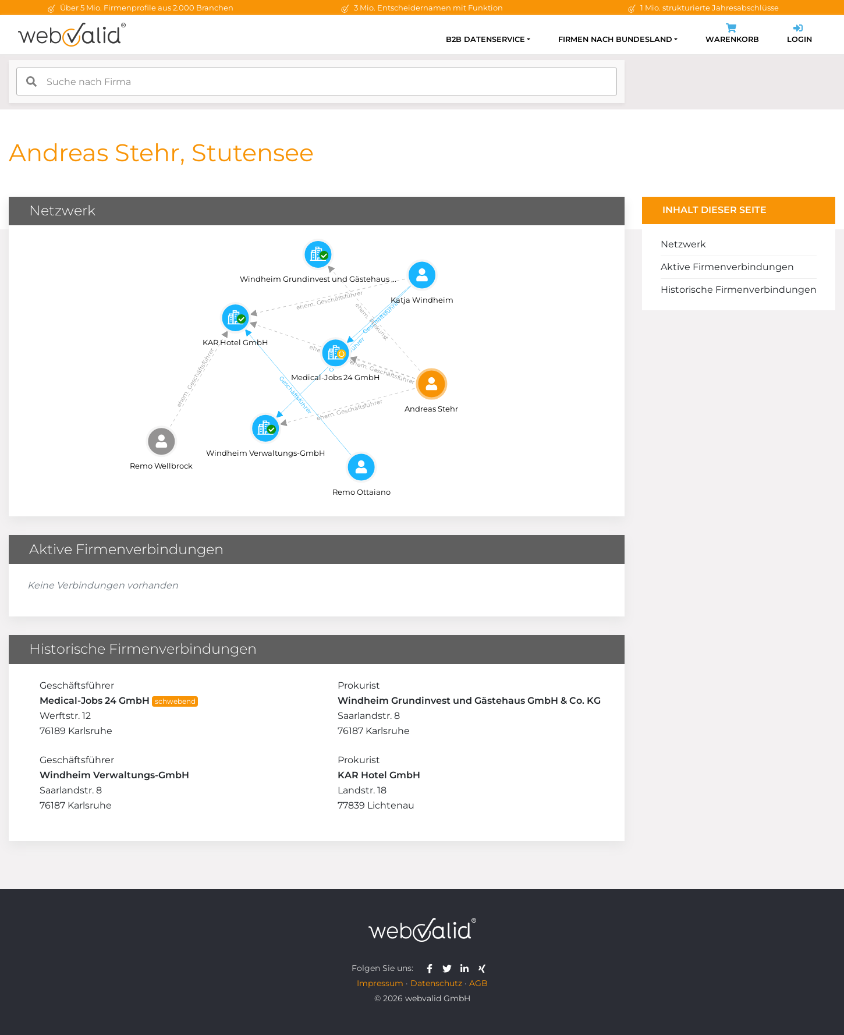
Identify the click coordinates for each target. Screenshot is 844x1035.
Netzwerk (683, 244)
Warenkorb (732, 35)
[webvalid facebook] (432, 968)
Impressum (380, 983)
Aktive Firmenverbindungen (727, 266)
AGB (478, 983)
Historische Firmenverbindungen (739, 289)
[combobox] (316, 81)
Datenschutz (436, 983)
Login (799, 35)
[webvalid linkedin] (467, 968)
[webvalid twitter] (449, 968)
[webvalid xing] (483, 968)
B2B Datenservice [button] (485, 39)
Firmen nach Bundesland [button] (615, 39)
